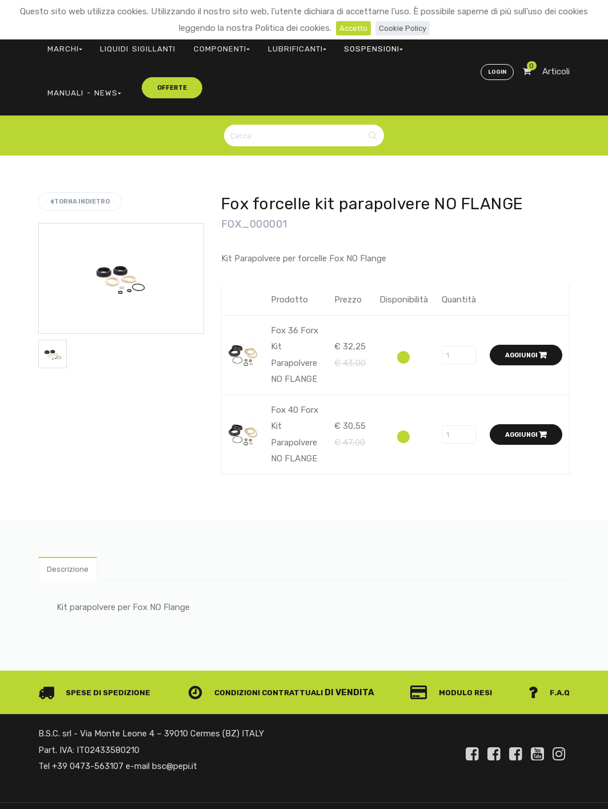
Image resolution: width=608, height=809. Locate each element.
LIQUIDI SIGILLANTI (115, 43)
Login (495, 43)
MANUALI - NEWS (365, 43)
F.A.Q (548, 641)
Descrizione (71, 517)
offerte (430, 42)
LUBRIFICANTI (241, 43)
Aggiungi (526, 301)
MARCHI (58, 43)
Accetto (351, 28)
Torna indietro (80, 148)
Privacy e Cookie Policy (524, 776)
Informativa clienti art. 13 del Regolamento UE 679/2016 (474, 790)
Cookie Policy (405, 28)
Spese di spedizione (99, 641)
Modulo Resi (457, 641)
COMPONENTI (182, 43)
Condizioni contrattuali (262, 641)
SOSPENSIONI (301, 43)
